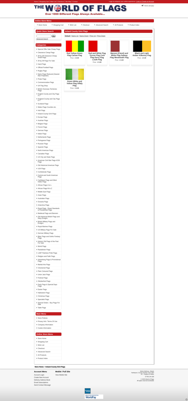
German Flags (43, 130)
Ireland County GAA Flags (47, 114)
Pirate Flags (42, 79)
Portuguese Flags (44, 140)
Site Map (68, 1)
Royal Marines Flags (45, 226)
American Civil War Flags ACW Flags (49, 161)
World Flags (42, 246)
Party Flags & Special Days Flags (47, 285)
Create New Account (41, 377)
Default (67, 36)
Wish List (53, 1)
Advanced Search (102, 25)
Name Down (84, 36)
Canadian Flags (43, 154)
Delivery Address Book (42, 380)
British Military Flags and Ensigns (46, 222)
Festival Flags (43, 278)
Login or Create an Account (145, 1)
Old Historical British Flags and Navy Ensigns (49, 217)
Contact (75, 1)
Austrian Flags (43, 120)
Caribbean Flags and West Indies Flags (47, 181)
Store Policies (43, 318)
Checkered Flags (44, 268)
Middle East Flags (44, 192)
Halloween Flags (44, 293)
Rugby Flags (42, 71)
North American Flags (45, 150)
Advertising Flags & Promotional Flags (49, 260)
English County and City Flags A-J (48, 94)
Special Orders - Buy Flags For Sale (49, 303)
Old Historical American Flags (48, 165)
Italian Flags (42, 134)
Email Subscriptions (41, 382)
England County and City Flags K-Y (49, 99)
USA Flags (41, 169)
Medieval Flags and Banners (48, 213)
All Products (119, 25)
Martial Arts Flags (44, 265)
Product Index (134, 25)
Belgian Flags (43, 124)
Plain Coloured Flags (45, 271)
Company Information (45, 325)
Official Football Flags (45, 67)
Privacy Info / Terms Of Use (47, 321)
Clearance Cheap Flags (46, 53)
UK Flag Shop (43, 86)
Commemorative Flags (46, 82)
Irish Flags (41, 110)
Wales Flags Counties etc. (47, 107)
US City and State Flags (46, 157)
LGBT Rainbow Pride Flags (47, 253)
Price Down (101, 36)
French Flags (42, 127)
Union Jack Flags (44, 274)
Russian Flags (43, 144)
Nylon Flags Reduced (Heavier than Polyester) (49, 75)
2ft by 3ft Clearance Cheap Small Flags (47, 56)
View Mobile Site (61, 375)
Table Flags (42, 308)
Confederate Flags (44, 172)
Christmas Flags (43, 296)
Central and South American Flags (48, 176)
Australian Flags (43, 198)
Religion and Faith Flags (46, 256)
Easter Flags (42, 289)
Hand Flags (42, 64)
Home (36, 1)
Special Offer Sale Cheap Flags (49, 49)
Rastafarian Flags (44, 250)
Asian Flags (42, 195)
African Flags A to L (45, 185)
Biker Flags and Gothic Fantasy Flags (49, 237)
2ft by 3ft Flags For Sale (46, 61)
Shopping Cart (44, 1)
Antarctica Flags (43, 205)
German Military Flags (45, 233)
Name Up (75, 36)
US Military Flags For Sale (47, 230)
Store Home (43, 25)
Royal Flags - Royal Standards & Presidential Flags (49, 209)
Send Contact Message (42, 385)
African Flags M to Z (45, 188)
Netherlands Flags (44, 137)
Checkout (61, 1)
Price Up (93, 36)
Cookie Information (44, 328)
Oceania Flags (43, 202)
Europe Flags (42, 117)
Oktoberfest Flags (44, 281)
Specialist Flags (43, 299)
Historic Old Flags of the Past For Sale (48, 242)
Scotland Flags (43, 104)
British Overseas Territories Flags (47, 90)
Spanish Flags (43, 147)
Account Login (39, 375)
